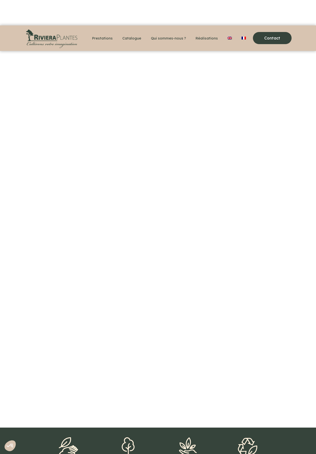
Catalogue (131, 38)
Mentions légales (105, 442)
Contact (75, 442)
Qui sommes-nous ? (168, 38)
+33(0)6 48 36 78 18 (44, 442)
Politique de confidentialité (148, 442)
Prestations (102, 38)
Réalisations (207, 38)
